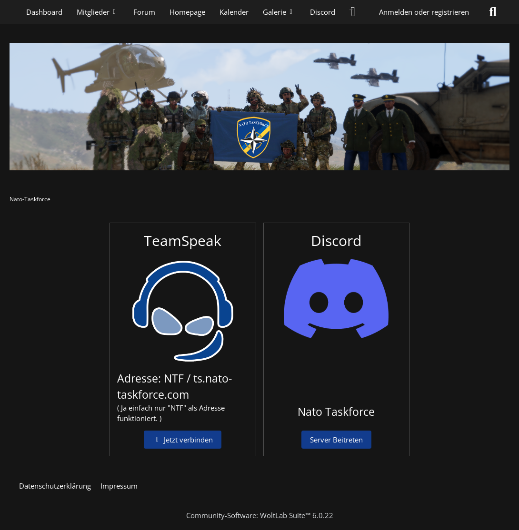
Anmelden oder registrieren (424, 12)
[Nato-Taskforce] (259, 106)
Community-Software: (259, 515)
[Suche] (492, 12)
